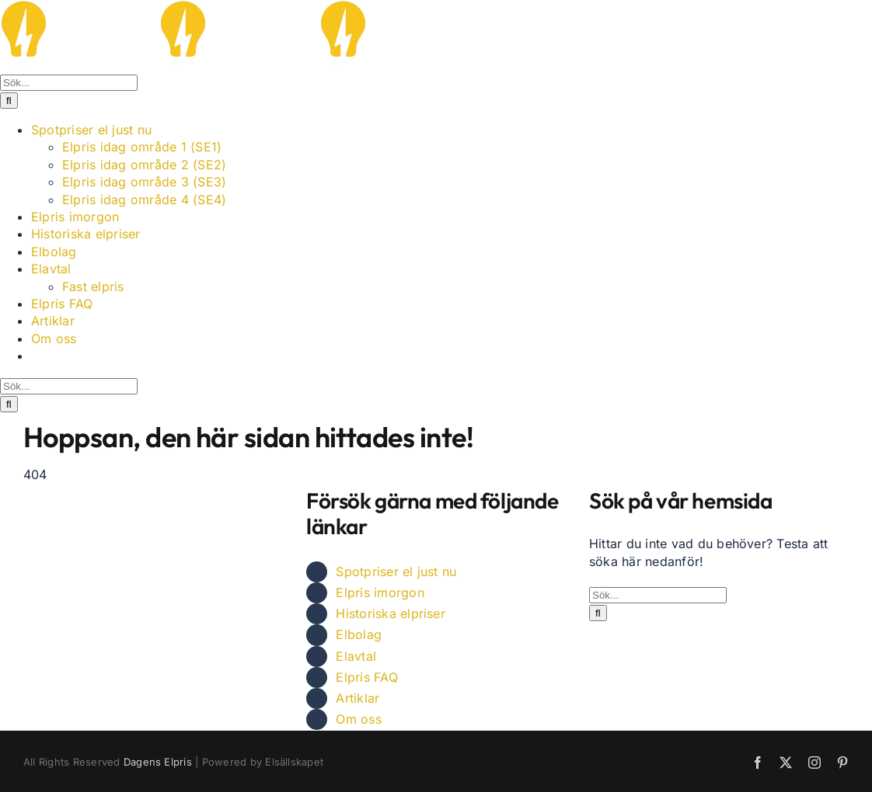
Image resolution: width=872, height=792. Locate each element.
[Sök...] (69, 83)
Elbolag (359, 634)
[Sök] (9, 100)
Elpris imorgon (380, 592)
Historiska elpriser (390, 613)
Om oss (358, 719)
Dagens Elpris (158, 762)
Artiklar (357, 698)
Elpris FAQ (366, 677)
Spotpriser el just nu (396, 571)
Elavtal (356, 656)
